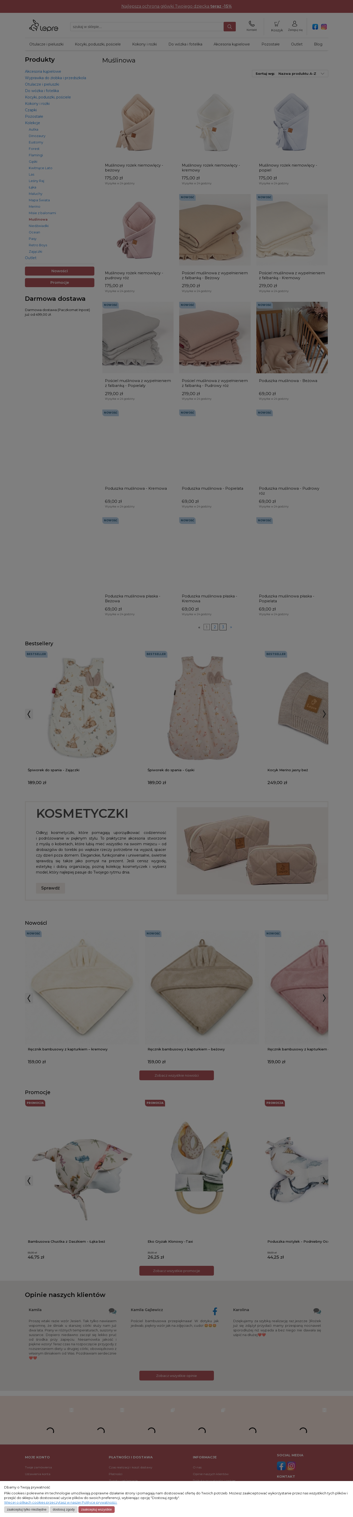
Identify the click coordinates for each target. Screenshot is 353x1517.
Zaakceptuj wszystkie (96, 1509)
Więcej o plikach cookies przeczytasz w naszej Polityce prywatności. (60, 1502)
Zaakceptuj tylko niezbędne (27, 1509)
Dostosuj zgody (64, 1509)
